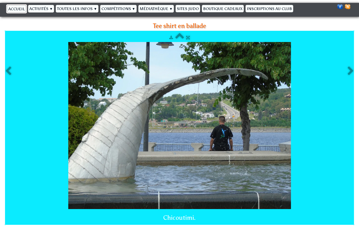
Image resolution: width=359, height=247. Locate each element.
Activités (41, 8)
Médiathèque (156, 8)
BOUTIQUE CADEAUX (223, 8)
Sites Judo (188, 8)
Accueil (16, 8)
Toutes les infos (77, 8)
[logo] (297, 7)
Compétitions (118, 8)
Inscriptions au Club (269, 8)
